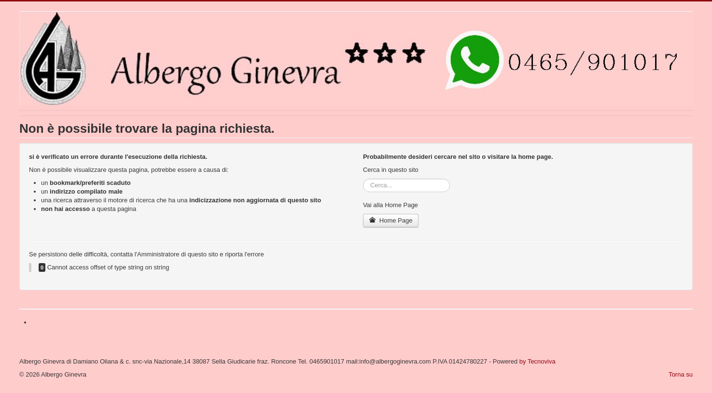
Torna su (681, 374)
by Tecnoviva (537, 361)
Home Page (391, 220)
